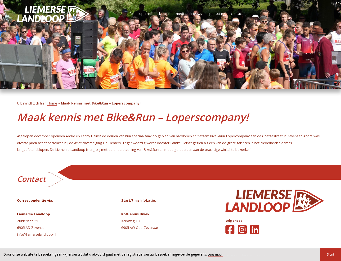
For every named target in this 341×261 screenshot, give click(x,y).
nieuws (196, 13)
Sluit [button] (330, 254)
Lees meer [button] (215, 254)
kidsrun (164, 13)
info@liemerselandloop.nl (36, 234)
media (181, 13)
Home (52, 103)
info (130, 13)
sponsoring (216, 13)
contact (237, 13)
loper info (146, 13)
